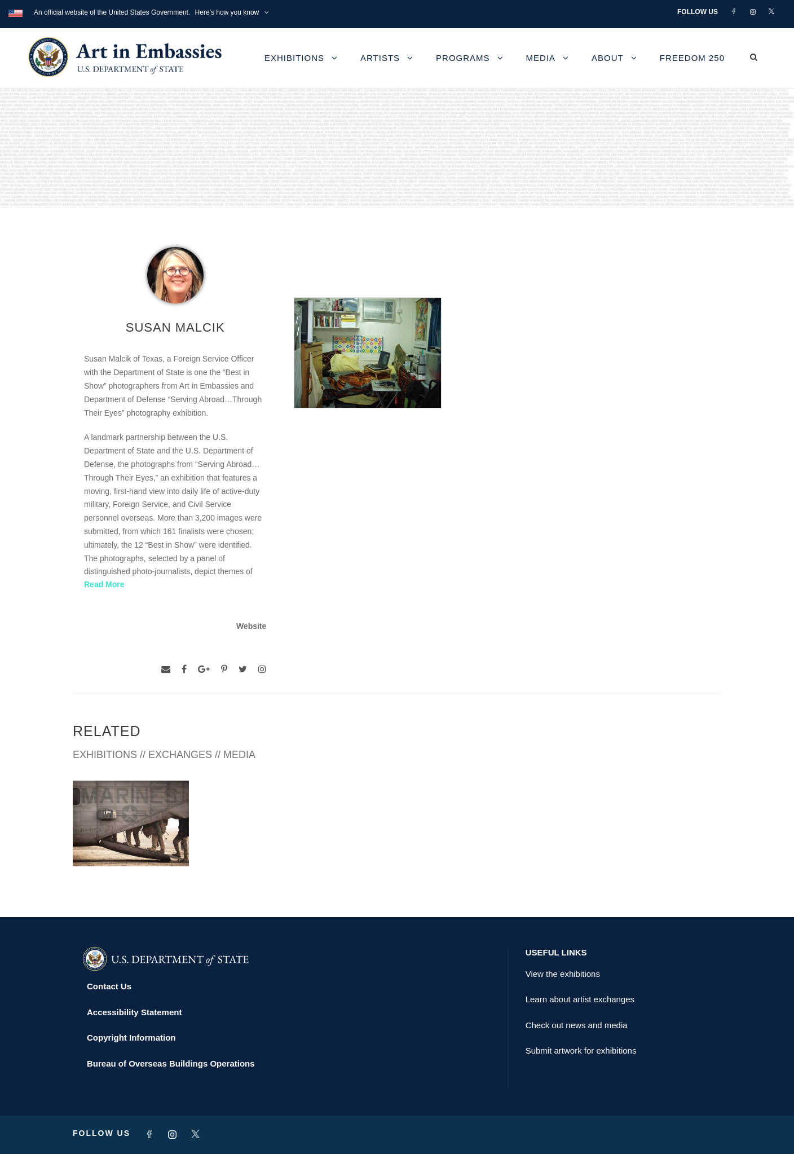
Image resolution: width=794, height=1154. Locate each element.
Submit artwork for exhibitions (581, 1050)
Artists (380, 58)
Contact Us (109, 986)
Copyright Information (131, 1037)
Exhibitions (294, 58)
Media (541, 58)
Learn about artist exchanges (580, 999)
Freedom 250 (692, 58)
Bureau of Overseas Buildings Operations (171, 1063)
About (608, 58)
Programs (463, 58)
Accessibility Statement (134, 1012)
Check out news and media (577, 1025)
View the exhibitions (563, 974)
